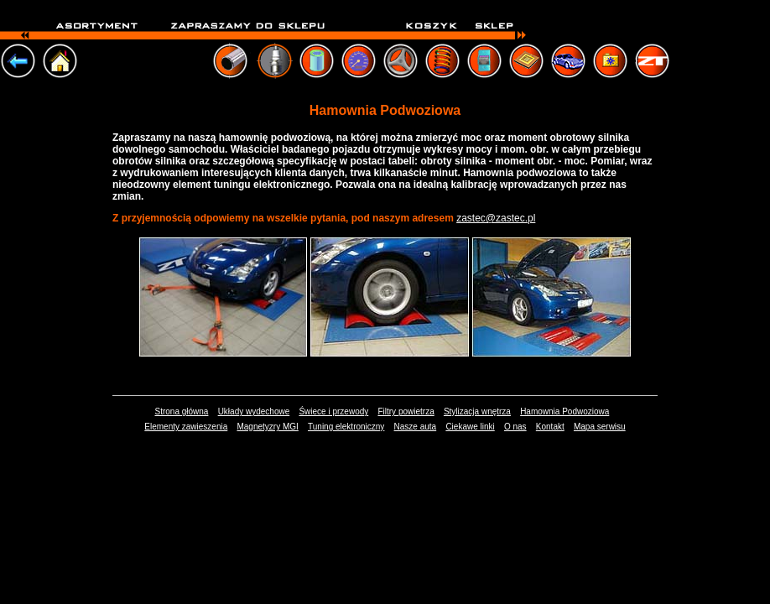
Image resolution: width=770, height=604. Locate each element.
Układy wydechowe (254, 411)
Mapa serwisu (600, 426)
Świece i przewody (333, 411)
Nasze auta (415, 426)
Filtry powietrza (405, 411)
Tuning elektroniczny (346, 426)
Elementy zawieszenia (185, 426)
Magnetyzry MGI (267, 426)
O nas (515, 426)
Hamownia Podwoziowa (564, 411)
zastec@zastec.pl (495, 218)
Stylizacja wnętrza (477, 411)
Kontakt (550, 426)
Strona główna (181, 411)
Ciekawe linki (469, 426)
